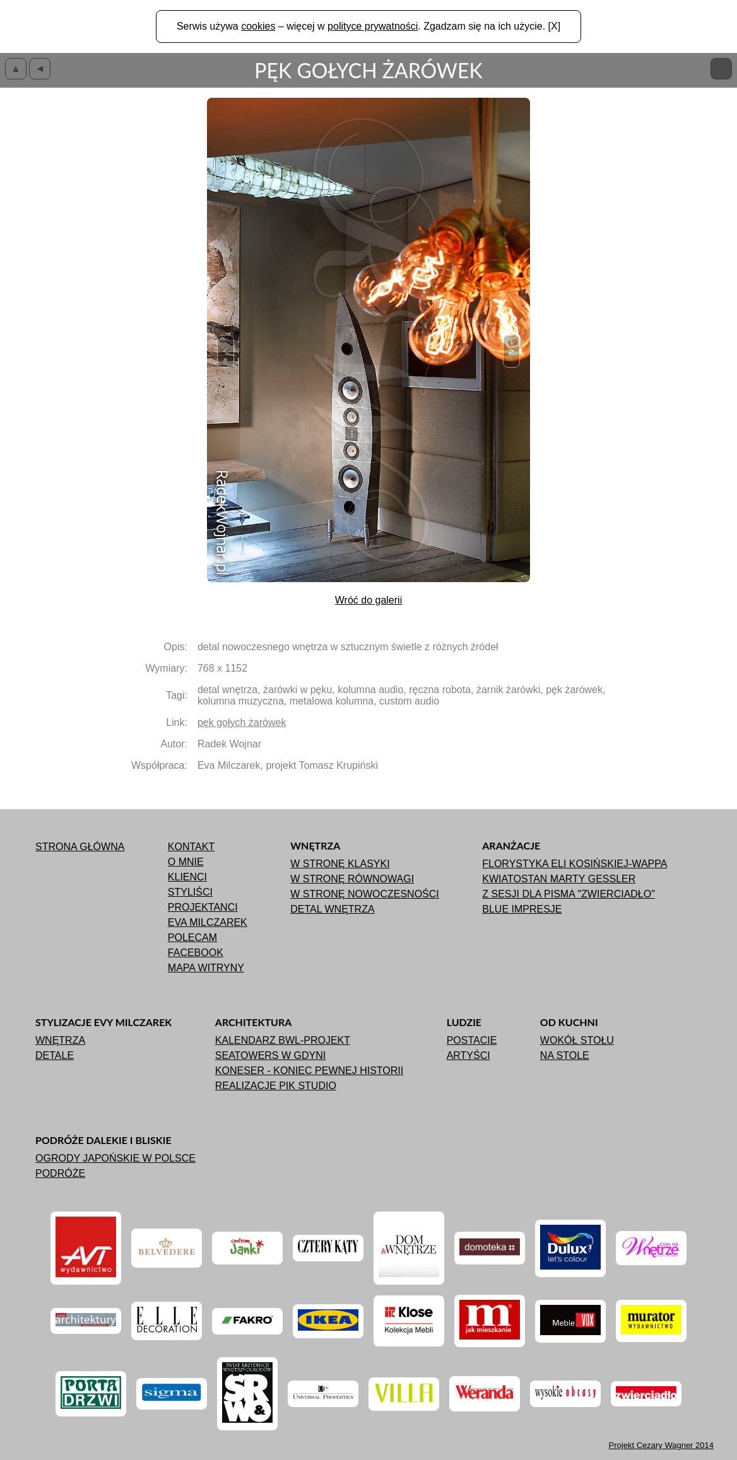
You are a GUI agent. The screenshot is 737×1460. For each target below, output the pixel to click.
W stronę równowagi (352, 878)
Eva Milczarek (207, 922)
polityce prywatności (372, 26)
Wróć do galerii (368, 600)
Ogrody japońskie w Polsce (115, 1158)
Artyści (468, 1055)
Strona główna (79, 846)
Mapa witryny (206, 967)
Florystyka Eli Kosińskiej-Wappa (574, 863)
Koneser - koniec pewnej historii (309, 1070)
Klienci (187, 877)
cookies (258, 26)
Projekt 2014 (661, 1445)
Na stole (564, 1055)
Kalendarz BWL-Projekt (282, 1040)
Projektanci (203, 907)
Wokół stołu (577, 1040)
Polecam (192, 937)
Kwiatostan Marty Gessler (558, 878)
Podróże (60, 1173)
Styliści (190, 892)
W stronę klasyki (339, 863)
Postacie (472, 1040)
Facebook (195, 952)
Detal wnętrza (332, 909)
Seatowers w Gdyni (270, 1055)
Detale (54, 1055)
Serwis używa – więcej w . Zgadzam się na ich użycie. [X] (368, 26)
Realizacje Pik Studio (275, 1085)
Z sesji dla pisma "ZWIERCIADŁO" (568, 894)
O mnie (186, 861)
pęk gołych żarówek (242, 722)
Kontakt (191, 846)
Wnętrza (60, 1040)
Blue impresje (522, 909)
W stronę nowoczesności (364, 894)
